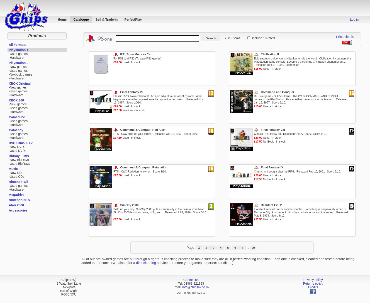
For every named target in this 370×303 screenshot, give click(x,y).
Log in (354, 19)
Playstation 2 (18, 63)
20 (253, 247)
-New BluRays (19, 160)
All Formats (17, 45)
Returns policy (313, 283)
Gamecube (17, 117)
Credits (313, 287)
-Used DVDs (18, 151)
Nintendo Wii (18, 182)
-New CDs (16, 173)
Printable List (345, 37)
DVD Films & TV (21, 143)
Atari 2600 (16, 205)
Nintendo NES (19, 200)
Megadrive (16, 195)
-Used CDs (16, 176)
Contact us (191, 280)
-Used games (18, 54)
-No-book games (20, 74)
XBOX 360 (16, 100)
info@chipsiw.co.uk (195, 287)
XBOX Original (20, 83)
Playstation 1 (18, 50)
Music (13, 169)
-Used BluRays (19, 163)
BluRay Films (19, 156)
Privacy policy (313, 280)
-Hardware (16, 57)
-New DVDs (17, 147)
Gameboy (16, 130)
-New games (18, 67)
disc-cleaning (146, 263)
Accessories (18, 210)
